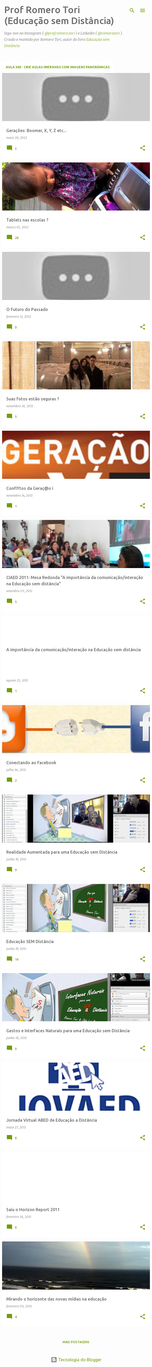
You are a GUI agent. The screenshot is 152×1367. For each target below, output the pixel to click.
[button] (142, 148)
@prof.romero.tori (60, 33)
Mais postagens (76, 1342)
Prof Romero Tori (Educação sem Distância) (59, 15)
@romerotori (109, 33)
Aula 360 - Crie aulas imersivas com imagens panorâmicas (58, 67)
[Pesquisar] (132, 10)
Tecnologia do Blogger (76, 1359)
